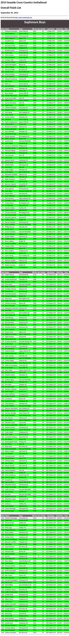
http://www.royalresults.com (23, 17)
